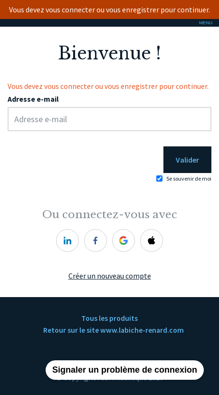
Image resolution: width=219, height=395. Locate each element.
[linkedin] (67, 240)
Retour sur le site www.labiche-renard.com (113, 330)
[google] (123, 240)
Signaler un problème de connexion (124, 370)
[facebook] (95, 240)
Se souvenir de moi (188, 178)
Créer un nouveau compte (109, 275)
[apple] (151, 240)
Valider (187, 159)
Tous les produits (109, 318)
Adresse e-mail (33, 99)
